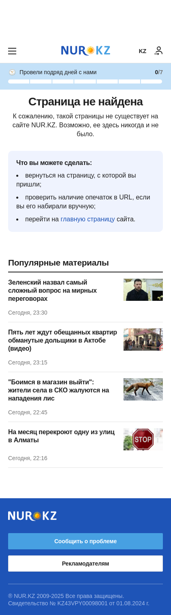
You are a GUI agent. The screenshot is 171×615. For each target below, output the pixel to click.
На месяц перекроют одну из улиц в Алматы (61, 436)
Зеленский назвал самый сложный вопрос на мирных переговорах (52, 290)
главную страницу (88, 219)
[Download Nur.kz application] (85, 19)
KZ (142, 51)
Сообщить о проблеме (85, 541)
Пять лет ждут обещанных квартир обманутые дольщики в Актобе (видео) (62, 340)
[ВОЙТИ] (159, 51)
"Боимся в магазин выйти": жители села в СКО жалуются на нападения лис (58, 390)
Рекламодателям (85, 563)
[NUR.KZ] (85, 51)
